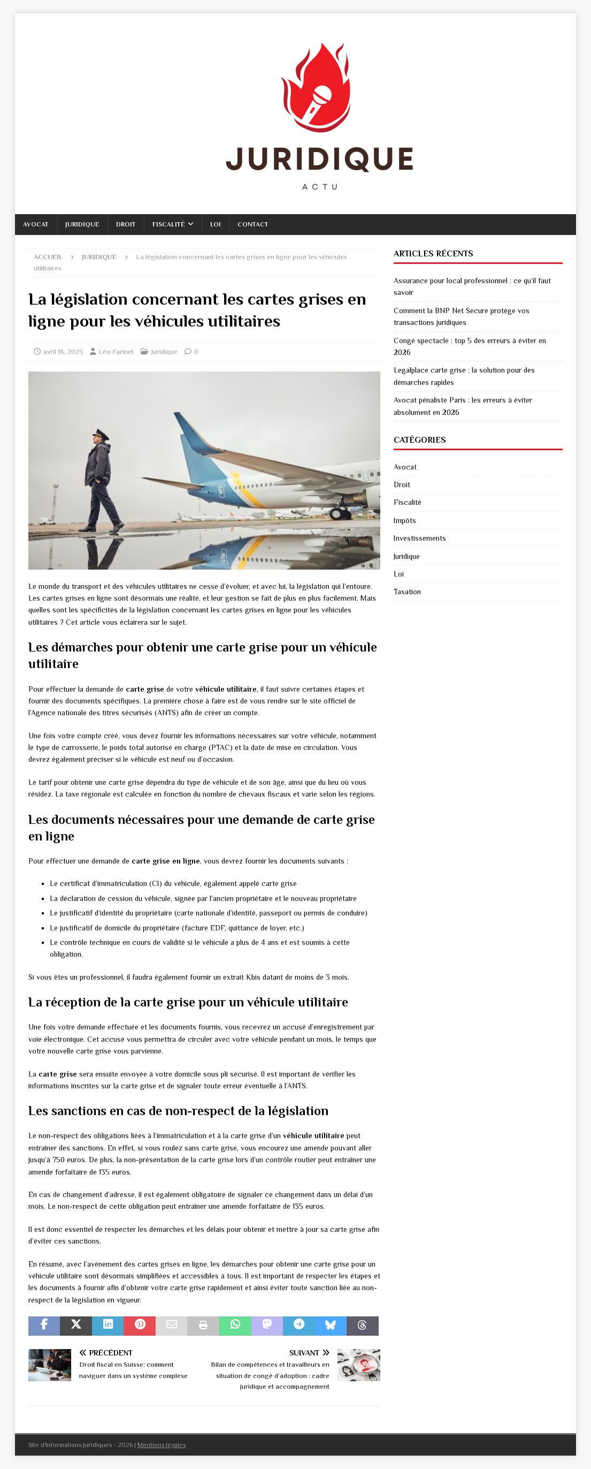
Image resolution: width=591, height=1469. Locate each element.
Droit (126, 224)
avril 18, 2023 (63, 351)
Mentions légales (161, 1445)
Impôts (405, 520)
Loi (215, 224)
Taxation (407, 591)
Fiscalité (168, 224)
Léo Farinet (116, 351)
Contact (252, 224)
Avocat (36, 224)
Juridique (82, 224)
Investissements (420, 538)
